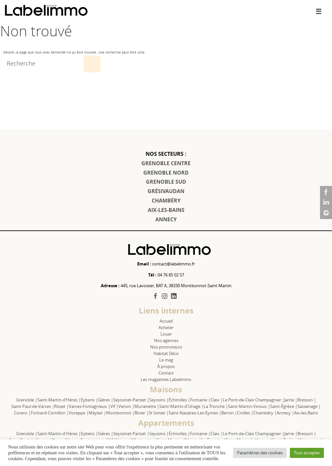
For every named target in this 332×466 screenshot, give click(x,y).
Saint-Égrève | (283, 406)
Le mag (166, 360)
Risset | (61, 406)
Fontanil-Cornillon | (50, 413)
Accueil (166, 321)
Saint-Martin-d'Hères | (59, 400)
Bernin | (229, 413)
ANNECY (166, 219)
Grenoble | (26, 400)
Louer (166, 334)
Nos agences (166, 340)
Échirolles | (179, 400)
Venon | (126, 406)
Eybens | (89, 400)
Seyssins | (159, 400)
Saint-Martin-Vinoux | (249, 406)
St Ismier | (158, 413)
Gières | (105, 400)
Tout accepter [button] (307, 453)
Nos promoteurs (166, 347)
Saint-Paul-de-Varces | (32, 406)
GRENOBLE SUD (166, 181)
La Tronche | (216, 406)
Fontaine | (200, 400)
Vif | (114, 406)
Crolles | (245, 413)
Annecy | (285, 413)
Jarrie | (290, 400)
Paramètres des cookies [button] (260, 453)
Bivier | (141, 413)
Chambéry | (265, 413)
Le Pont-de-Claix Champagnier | (253, 400)
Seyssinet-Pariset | (131, 400)
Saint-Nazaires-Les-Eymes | (195, 413)
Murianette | (146, 406)
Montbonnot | (120, 413)
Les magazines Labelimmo (166, 379)
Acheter (166, 327)
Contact (166, 373)
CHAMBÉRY (166, 200)
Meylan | (97, 413)
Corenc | (22, 413)
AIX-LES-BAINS (166, 210)
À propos (166, 366)
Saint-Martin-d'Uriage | (181, 406)
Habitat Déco (166, 353)
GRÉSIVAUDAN (166, 191)
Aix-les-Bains (306, 413)
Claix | (216, 400)
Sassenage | (309, 406)
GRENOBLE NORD (166, 172)
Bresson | (306, 400)
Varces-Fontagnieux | (89, 406)
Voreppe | (79, 413)
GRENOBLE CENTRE (166, 163)
